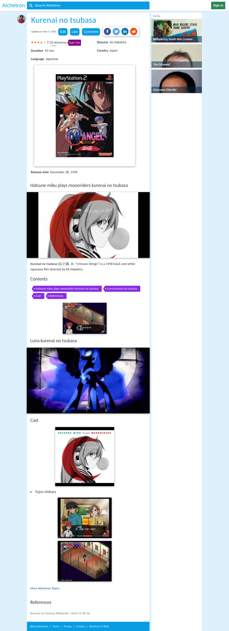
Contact (80, 626)
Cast (38, 296)
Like (75, 32)
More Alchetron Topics (45, 588)
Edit (63, 32)
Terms (56, 626)
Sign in (218, 5)
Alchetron (13, 5)
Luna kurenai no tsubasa (122, 288)
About (39, 626)
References (56, 296)
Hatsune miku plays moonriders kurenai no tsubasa (67, 288)
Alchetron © (99, 626)
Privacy (68, 626)
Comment (91, 32)
